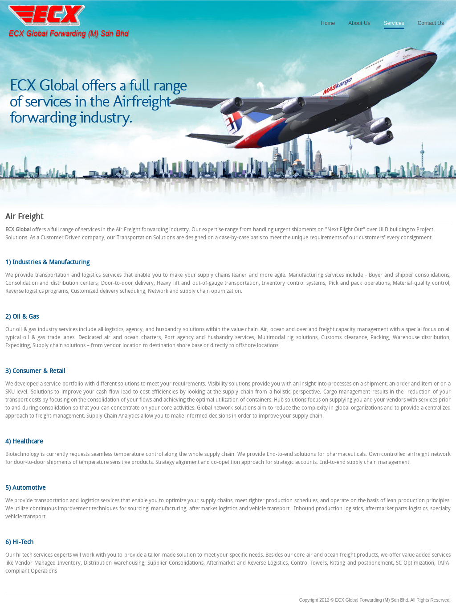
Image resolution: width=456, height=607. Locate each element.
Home (328, 23)
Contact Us (431, 23)
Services (394, 23)
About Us (359, 23)
